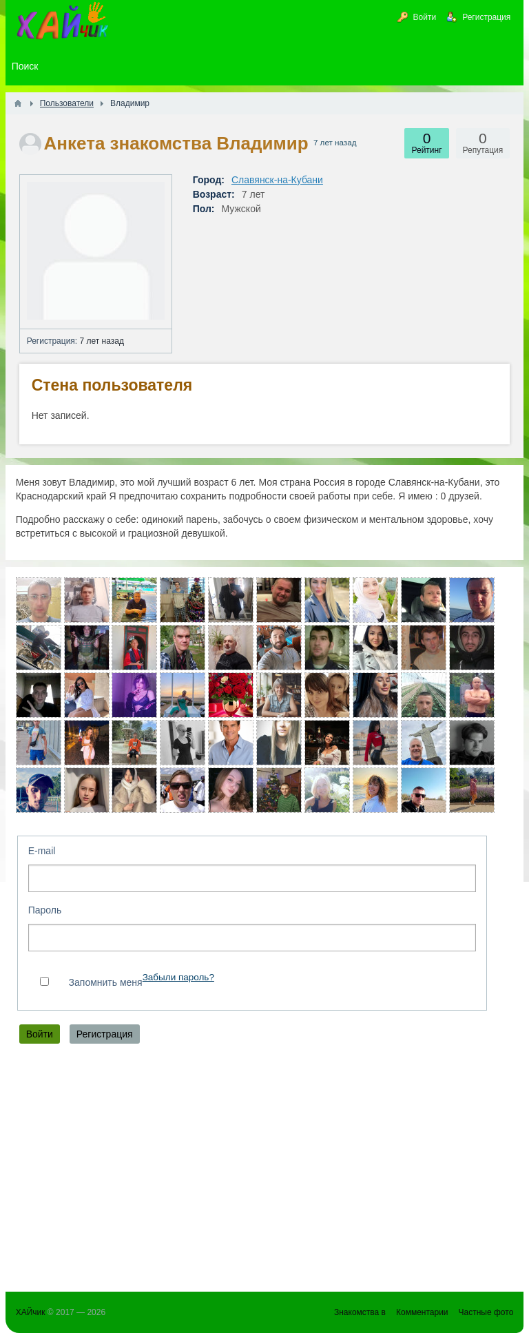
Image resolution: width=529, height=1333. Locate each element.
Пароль (45, 910)
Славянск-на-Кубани (277, 179)
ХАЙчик (30, 1312)
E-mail (42, 850)
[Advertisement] (265, 1171)
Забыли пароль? (178, 977)
